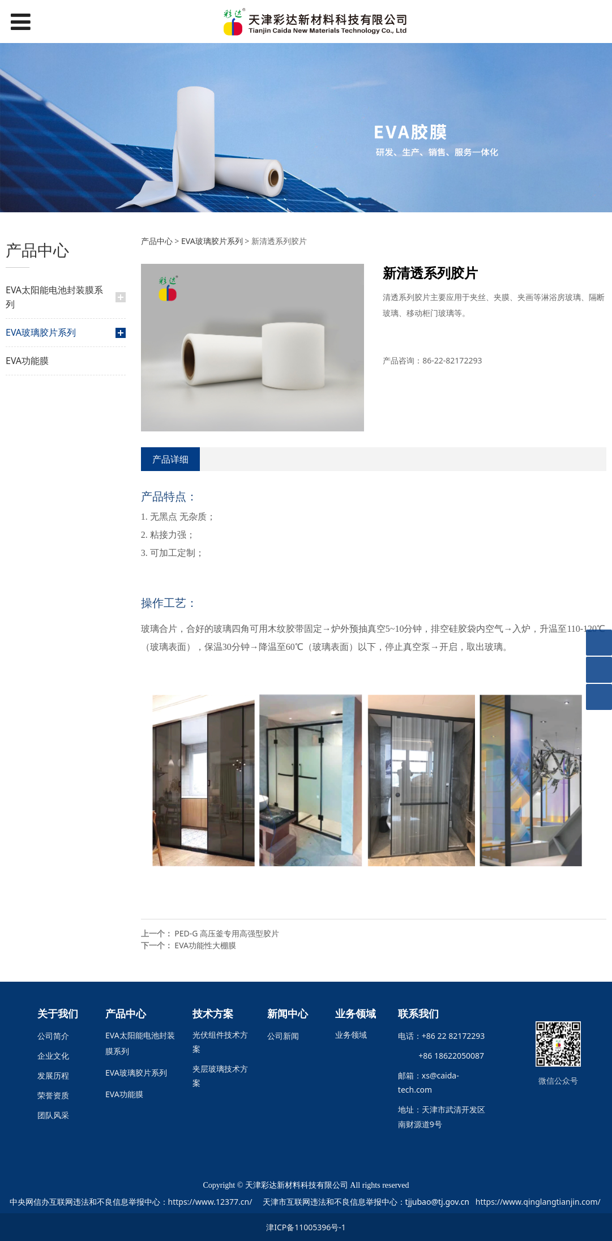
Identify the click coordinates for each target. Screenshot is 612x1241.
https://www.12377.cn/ (210, 1201)
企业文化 (53, 1055)
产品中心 (157, 241)
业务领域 (351, 1034)
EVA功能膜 (27, 360)
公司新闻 (283, 1035)
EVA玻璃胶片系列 (41, 332)
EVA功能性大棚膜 (205, 945)
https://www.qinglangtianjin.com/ (538, 1201)
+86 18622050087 (447, 1055)
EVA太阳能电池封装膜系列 (54, 297)
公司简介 (53, 1035)
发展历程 (53, 1075)
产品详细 (170, 459)
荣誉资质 (53, 1095)
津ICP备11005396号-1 (306, 1227)
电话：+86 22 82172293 (441, 1035)
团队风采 (53, 1115)
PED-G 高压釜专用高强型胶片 (226, 933)
